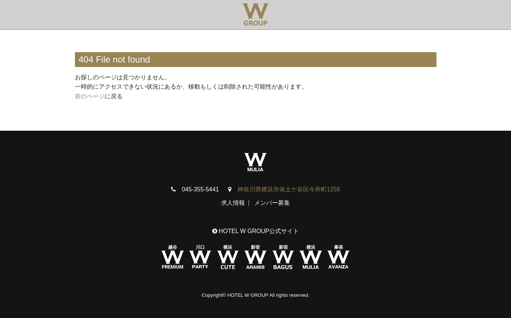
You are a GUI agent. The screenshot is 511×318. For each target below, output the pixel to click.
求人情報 (233, 203)
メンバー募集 (272, 203)
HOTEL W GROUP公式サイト (255, 231)
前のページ (90, 96)
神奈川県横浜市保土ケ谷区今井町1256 (288, 189)
